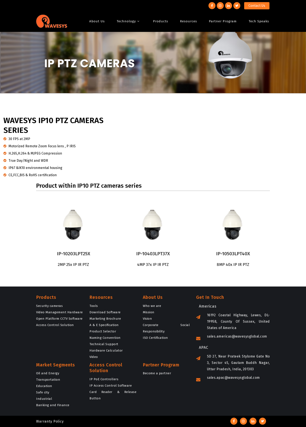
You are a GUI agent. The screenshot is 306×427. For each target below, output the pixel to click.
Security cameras (49, 306)
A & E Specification (104, 325)
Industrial (44, 399)
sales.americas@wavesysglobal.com (231, 337)
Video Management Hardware (59, 312)
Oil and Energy (47, 373)
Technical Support (103, 344)
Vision (147, 319)
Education (44, 386)
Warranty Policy (50, 421)
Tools (93, 306)
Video (93, 357)
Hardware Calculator (106, 350)
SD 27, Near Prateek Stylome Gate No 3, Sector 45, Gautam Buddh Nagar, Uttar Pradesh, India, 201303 (233, 363)
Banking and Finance (52, 405)
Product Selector (102, 331)
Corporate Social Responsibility (166, 328)
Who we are (152, 306)
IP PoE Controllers (103, 379)
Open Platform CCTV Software (59, 319)
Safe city (42, 392)
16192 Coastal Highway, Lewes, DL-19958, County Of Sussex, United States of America (233, 322)
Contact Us (256, 6)
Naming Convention (105, 338)
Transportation (48, 380)
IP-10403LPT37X (153, 254)
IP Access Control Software (110, 385)
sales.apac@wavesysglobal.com (228, 378)
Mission (148, 312)
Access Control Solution (55, 325)
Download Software (105, 312)
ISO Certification (155, 338)
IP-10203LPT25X (71, 254)
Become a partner (157, 373)
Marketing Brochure (105, 319)
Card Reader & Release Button (112, 395)
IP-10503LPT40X (233, 254)
